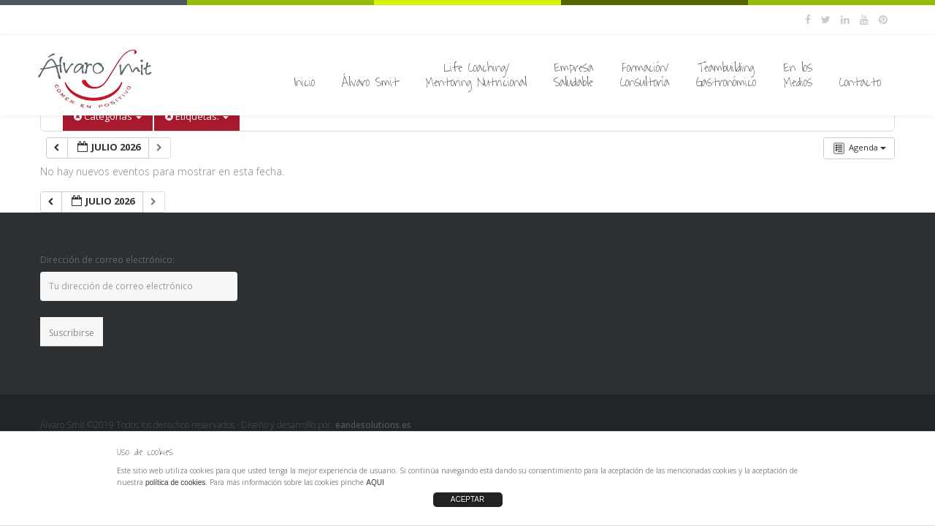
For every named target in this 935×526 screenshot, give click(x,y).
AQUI (374, 483)
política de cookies (175, 483)
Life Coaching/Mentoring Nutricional (476, 75)
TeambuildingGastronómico (726, 75)
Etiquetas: (197, 116)
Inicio (304, 83)
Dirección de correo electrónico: (107, 260)
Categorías (108, 116)
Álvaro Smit (370, 83)
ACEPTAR (468, 499)
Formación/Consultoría (644, 75)
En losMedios (797, 75)
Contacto (860, 83)
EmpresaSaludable (573, 75)
